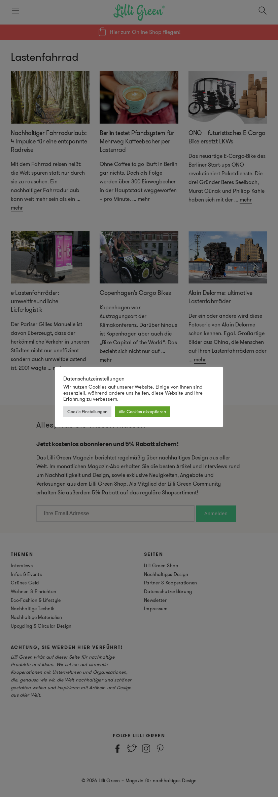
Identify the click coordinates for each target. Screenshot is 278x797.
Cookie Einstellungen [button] (87, 411)
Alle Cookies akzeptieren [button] (142, 411)
